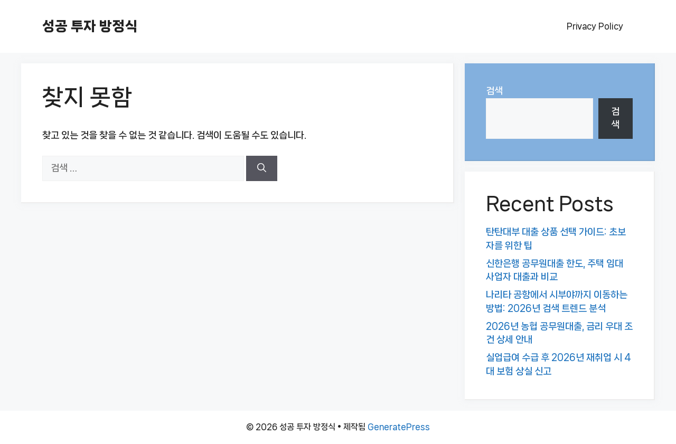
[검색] (261, 168)
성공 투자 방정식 (89, 26)
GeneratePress (399, 426)
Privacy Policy (595, 26)
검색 (494, 91)
